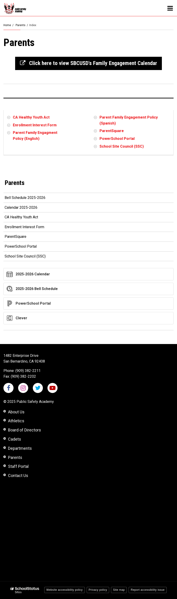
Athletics (16, 420)
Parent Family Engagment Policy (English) (35, 135)
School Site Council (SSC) (122, 146)
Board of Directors (24, 430)
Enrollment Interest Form (35, 125)
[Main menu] (170, 8)
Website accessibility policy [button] (64, 589)
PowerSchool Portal (117, 138)
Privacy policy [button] (98, 589)
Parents (20, 25)
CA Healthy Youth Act (31, 117)
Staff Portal (18, 466)
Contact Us (18, 475)
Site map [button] (119, 589)
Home (7, 25)
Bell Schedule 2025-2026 (32, 199)
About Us (16, 411)
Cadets (14, 439)
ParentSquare (112, 131)
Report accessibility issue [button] (148, 589)
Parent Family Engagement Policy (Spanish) (129, 120)
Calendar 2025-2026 (28, 208)
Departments (20, 448)
